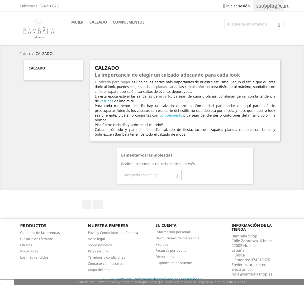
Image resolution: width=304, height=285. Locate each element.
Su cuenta (166, 225)
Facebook (86, 204)
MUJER (77, 22)
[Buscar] (254, 24)
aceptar (7, 282)
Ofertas (26, 245)
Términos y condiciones (106, 257)
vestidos (106, 100)
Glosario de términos (36, 238)
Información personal (173, 232)
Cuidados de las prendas (40, 232)
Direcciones (165, 256)
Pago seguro (98, 251)
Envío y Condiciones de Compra (113, 232)
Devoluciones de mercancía (177, 238)
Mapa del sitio (99, 269)
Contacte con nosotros (105, 263)
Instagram (98, 204)
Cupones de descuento (174, 262)
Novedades (29, 251)
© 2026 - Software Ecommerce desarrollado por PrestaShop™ (152, 278)
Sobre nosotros (100, 245)
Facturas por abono (171, 250)
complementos (172, 115)
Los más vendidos (34, 257)
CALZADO (98, 22)
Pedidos (162, 244)
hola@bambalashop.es (252, 274)
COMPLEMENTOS (129, 22)
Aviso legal (96, 238)
